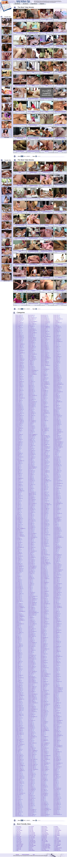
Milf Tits (42, 668)
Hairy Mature (30, 737)
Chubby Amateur (31, 340)
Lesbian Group (43, 468)
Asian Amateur (18, 463)
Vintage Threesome (56, 745)
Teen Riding (55, 668)
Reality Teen (55, 371)
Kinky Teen (43, 380)
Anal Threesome (18, 456)
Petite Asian (43, 784)
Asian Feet (17, 480)
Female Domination (31, 596)
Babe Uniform (17, 527)
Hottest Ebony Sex (45, 834)
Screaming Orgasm (56, 445)
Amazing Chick (18, 410)
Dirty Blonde (30, 479)
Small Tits (55, 525)
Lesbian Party (43, 497)
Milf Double (43, 638)
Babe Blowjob (17, 519)
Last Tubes (7, 103)
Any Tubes (7, 229)
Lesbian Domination (44, 455)
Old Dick (42, 735)
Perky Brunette (43, 779)
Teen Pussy (55, 667)
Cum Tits (29, 433)
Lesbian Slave (43, 515)
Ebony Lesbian (30, 535)
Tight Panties (55, 699)
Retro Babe (55, 394)
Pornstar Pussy (43, 815)
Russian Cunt (55, 426)
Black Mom (17, 665)
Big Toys (16, 635)
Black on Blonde (18, 682)
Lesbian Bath (43, 439)
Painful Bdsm (43, 760)
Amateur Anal (17, 330)
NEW (25, 156)
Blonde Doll (17, 700)
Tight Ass (55, 696)
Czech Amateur (31, 450)
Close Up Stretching (31, 374)
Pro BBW (56, 846)
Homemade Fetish (31, 761)
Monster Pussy (43, 697)
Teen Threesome (56, 681)
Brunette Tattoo (18, 790)
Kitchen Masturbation (44, 384)
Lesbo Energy (56, 832)
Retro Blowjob (55, 396)
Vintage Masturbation (57, 735)
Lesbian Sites (56, 831)
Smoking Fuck (55, 534)
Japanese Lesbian (44, 355)
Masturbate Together (44, 562)
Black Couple (17, 657)
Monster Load (43, 696)
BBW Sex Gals (44, 840)
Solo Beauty (55, 542)
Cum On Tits (30, 429)
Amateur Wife (17, 401)
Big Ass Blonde (18, 587)
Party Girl (42, 773)
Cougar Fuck (30, 397)
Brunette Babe (18, 756)
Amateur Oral (17, 375)
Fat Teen (29, 591)
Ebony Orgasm (31, 542)
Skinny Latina (55, 500)
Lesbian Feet (43, 459)
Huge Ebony (30, 800)
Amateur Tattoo (18, 395)
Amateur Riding (18, 382)
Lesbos (55, 836)
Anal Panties (17, 448)
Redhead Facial (56, 380)
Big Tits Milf (17, 633)
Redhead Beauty (56, 376)
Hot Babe (29, 793)
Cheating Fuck (30, 331)
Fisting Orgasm (31, 633)
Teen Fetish (55, 640)
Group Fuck (30, 715)
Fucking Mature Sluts (45, 846)
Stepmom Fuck (56, 563)
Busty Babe (17, 803)
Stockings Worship (56, 571)
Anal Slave (17, 451)
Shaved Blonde (56, 464)
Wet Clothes (55, 749)
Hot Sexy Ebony (45, 832)
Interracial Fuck (43, 325)
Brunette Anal (17, 754)
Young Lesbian (56, 806)
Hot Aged (56, 826)
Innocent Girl (30, 813)
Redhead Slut (55, 389)
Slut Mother (55, 524)
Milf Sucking (43, 665)
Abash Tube (7, 203)
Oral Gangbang (43, 740)
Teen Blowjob (55, 618)
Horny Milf (30, 784)
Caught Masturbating (32, 321)
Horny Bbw (30, 771)
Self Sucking (55, 449)
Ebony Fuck (30, 532)
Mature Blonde (43, 573)
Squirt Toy (55, 562)
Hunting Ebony (44, 835)
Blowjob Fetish (18, 729)
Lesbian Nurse (43, 488)
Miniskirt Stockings (44, 676)
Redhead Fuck (56, 381)
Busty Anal (17, 800)
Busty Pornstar (18, 815)
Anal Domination (18, 434)
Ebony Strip (30, 548)
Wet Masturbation (56, 751)
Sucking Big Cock (56, 587)
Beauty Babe (17, 563)
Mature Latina (43, 599)
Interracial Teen (43, 335)
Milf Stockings (43, 662)
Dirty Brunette (30, 480)
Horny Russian (30, 790)
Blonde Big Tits (18, 690)
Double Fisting (30, 500)
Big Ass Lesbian (18, 593)
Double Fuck (30, 502)
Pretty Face (55, 332)
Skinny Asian (55, 490)
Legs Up (42, 434)
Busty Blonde (17, 805)
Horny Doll (30, 778)
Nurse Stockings (44, 721)
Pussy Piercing (56, 354)
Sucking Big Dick (56, 588)
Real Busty (55, 364)
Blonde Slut (17, 719)
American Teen (18, 425)
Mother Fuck (43, 702)
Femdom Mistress (31, 599)
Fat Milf (29, 586)
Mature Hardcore (44, 594)
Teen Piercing (55, 665)
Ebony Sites (44, 831)
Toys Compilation (56, 712)
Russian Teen (55, 436)
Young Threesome (56, 814)
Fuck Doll (29, 653)
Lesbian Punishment (44, 503)
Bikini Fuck (17, 641)
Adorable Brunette (18, 318)
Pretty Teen (55, 337)
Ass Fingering (17, 508)
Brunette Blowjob (18, 763)
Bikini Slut (17, 642)
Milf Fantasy (43, 640)
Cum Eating (30, 423)
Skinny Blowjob (56, 497)
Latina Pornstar (43, 420)
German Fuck (30, 665)
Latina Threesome (44, 428)
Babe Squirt (17, 525)
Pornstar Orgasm (44, 810)
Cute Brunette (30, 441)
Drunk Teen (30, 518)
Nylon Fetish (43, 726)
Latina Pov (43, 421)
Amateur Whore (18, 400)
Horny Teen (30, 791)
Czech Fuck (30, 455)
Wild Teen (55, 786)
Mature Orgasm (43, 607)
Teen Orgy (55, 660)
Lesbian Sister (43, 514)
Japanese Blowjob (44, 347)
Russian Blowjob (56, 423)
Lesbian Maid (43, 478)
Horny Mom (30, 785)
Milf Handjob (43, 645)
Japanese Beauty (44, 345)
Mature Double (43, 583)
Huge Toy (29, 808)
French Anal (30, 647)
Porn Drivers (7, 26)
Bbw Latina (17, 543)
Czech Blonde (30, 453)
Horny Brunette (31, 774)
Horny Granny (30, 780)
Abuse (34, 854)
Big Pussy (17, 627)
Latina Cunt (43, 405)
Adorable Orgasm (18, 322)
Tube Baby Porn (32, 840)
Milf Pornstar (43, 653)
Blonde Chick (17, 696)
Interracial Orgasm (44, 331)
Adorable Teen (18, 323)
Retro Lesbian (55, 400)
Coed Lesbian (30, 381)
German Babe (30, 661)
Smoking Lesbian (56, 535)
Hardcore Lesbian (31, 751)
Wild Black (55, 773)
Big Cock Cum (18, 608)
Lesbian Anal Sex (44, 435)
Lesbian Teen (43, 533)
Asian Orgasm (18, 495)
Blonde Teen (17, 724)
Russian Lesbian (56, 430)
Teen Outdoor (55, 661)
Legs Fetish (43, 431)
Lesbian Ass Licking (44, 436)
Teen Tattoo (55, 680)
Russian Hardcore (56, 429)
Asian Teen (17, 505)
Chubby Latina (30, 345)
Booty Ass (17, 735)
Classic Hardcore (31, 356)
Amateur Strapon (18, 390)
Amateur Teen (18, 396)
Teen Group (55, 648)
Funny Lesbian (30, 656)
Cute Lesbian (30, 445)
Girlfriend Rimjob (31, 680)
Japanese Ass (43, 341)
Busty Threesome (31, 317)
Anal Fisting (17, 438)
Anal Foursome (18, 439)
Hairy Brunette (30, 727)
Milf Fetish (42, 641)
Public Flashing (56, 340)
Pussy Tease (55, 359)
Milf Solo (42, 658)
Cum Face (30, 424)
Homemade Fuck (31, 763)
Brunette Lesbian (18, 778)
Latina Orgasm (43, 416)
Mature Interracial (44, 596)
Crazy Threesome (31, 420)
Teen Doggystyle (56, 632)
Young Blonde (55, 796)
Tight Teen (55, 701)
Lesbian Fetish (43, 460)
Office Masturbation (44, 730)
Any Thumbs (7, 220)
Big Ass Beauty (18, 586)
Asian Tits (17, 507)
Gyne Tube (7, 246)
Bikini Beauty (17, 638)
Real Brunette (55, 362)
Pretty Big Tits (55, 328)
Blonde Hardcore (18, 707)
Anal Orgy (17, 446)
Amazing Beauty (18, 406)
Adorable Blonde (18, 317)
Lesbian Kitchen (44, 475)
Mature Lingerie (43, 602)
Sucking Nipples (56, 594)
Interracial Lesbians (44, 327)
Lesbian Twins (43, 538)
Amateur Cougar (18, 345)
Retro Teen (55, 406)
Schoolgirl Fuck (56, 440)
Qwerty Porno (7, 128)
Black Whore (17, 681)
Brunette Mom (18, 780)
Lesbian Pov (43, 502)
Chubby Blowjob (31, 342)
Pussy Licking (55, 351)
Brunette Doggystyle (19, 770)
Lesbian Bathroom (44, 440)
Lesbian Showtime (57, 830)
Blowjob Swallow (18, 730)
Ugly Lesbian (55, 715)
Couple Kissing (31, 405)
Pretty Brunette (56, 331)
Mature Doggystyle (44, 582)
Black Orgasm (18, 666)
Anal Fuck (17, 440)
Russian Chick (56, 425)
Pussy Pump (55, 355)
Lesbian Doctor (43, 454)
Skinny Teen (55, 512)
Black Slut (17, 672)
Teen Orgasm (55, 658)
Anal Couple (17, 429)
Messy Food (43, 627)
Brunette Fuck (18, 774)
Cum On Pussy (31, 428)
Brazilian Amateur (18, 739)
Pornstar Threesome (57, 318)
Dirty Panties (30, 488)
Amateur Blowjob (18, 336)
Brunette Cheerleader (19, 765)
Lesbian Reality (43, 505)
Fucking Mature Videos (46, 847)
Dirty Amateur (30, 474)
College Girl (30, 387)
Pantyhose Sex (43, 770)
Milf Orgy (42, 651)
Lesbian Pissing (43, 498)
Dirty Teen (30, 490)
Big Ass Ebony (18, 591)
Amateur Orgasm (18, 376)
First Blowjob (30, 617)
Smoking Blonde (56, 529)
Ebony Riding (30, 544)
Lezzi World (56, 839)
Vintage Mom (55, 739)
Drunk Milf (30, 513)
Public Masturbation (57, 341)
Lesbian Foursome (44, 465)
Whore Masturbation (57, 763)
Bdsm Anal (17, 557)
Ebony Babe (30, 523)
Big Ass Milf (17, 594)
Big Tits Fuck (17, 631)
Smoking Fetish (56, 533)
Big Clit (16, 602)
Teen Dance (55, 628)
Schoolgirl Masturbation (57, 441)
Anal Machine (17, 444)
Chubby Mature (31, 347)
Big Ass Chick (17, 589)
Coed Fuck (30, 380)
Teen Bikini (55, 617)
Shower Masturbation (57, 483)
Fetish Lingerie (30, 608)
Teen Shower (55, 670)
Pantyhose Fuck (44, 768)
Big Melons (17, 622)
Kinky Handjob (43, 375)
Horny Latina (30, 781)
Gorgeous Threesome (32, 702)
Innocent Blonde (31, 810)
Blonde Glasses (18, 705)
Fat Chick (29, 579)
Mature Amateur (44, 564)
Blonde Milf (17, 711)
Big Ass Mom (17, 596)
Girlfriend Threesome (32, 682)
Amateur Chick (18, 341)
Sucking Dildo (55, 593)
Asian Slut (17, 502)
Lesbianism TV (57, 829)
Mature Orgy (43, 608)
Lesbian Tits (43, 535)
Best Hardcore (18, 579)
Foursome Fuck (31, 643)
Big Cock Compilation (19, 607)
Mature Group (43, 592)
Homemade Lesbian (31, 764)
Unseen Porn (7, 34)
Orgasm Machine (44, 744)
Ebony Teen (30, 549)
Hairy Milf (29, 739)
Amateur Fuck (18, 361)
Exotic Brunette (31, 559)
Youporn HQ (7, 195)
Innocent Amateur (31, 809)
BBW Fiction (44, 839)
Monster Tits (43, 699)
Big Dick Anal (17, 613)
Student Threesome (56, 583)
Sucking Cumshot (56, 592)
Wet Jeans (55, 750)
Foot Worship (30, 640)
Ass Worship (17, 514)
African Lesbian (18, 327)
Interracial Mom (43, 330)
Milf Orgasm (43, 650)
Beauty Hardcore (18, 568)
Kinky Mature (43, 379)
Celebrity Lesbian (31, 323)
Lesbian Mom (43, 484)
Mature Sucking (43, 621)
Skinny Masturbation (57, 503)
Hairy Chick (30, 729)
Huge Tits (29, 806)
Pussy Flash (55, 347)
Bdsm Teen (17, 561)
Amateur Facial (18, 356)
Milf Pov (42, 655)
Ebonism (30, 847)
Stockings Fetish (56, 566)
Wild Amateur (55, 768)
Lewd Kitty (7, 43)
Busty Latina (17, 810)
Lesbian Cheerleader (44, 446)
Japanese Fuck (43, 351)
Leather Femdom (44, 429)
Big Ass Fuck (17, 592)
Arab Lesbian (17, 461)
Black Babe (17, 650)
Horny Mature (30, 783)
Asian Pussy (17, 500)
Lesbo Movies (56, 834)
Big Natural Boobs (18, 623)
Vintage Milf (55, 737)
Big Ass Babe (17, 584)
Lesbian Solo (43, 518)
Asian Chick (17, 474)
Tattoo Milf (55, 602)
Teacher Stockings (56, 606)
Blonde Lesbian (18, 709)
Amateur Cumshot (18, 347)
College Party (30, 390)
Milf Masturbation (44, 648)
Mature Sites (56, 842)
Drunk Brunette (31, 509)
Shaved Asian (55, 459)
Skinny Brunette (56, 498)
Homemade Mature (31, 765)
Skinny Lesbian (56, 502)
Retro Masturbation (56, 401)
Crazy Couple (30, 411)
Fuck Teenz (44, 849)
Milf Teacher (43, 666)
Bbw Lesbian (17, 544)
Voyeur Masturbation (57, 746)
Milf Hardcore (43, 646)
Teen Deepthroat (56, 630)
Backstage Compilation (19, 528)
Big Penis (17, 626)
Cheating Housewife (31, 332)
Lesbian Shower (44, 513)
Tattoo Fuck (55, 599)
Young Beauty (55, 794)
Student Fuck (55, 578)
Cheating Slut (30, 336)
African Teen (17, 328)
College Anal (30, 385)
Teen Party (55, 663)
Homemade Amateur (32, 759)
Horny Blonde (30, 773)
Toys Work (55, 714)
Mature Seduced (44, 613)
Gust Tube (7, 237)
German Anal (30, 660)
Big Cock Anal (18, 604)
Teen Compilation (56, 623)
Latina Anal (43, 399)
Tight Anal (55, 694)
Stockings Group (56, 567)
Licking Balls (43, 549)
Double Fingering (31, 499)
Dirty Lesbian (30, 484)
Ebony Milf (30, 539)
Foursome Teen (31, 645)
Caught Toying (30, 322)
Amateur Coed (18, 342)
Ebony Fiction (44, 826)
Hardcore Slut (30, 756)
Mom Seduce (43, 686)
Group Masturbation (31, 716)
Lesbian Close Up (44, 448)
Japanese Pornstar (44, 362)
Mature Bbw (43, 568)
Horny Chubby (30, 775)
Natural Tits (43, 716)
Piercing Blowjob (44, 793)
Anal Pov (17, 450)
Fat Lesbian (30, 583)
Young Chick (55, 800)
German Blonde (31, 662)
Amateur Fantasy (18, 357)
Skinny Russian (56, 509)
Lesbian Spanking (44, 520)
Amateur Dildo (18, 351)
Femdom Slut (30, 601)
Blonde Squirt (17, 721)
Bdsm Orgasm (18, 559)
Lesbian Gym (43, 469)
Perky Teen (43, 781)
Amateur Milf (17, 371)
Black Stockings (18, 675)
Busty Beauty (17, 804)
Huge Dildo (30, 799)
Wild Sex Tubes (7, 186)
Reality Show (55, 370)
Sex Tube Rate (32, 836)
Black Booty (17, 655)
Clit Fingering (30, 360)
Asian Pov (17, 499)
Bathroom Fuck (18, 533)
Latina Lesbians (43, 411)
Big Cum (17, 612)
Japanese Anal (43, 340)
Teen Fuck (55, 645)
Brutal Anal (17, 795)
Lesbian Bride (43, 445)
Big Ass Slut (17, 597)
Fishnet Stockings (31, 631)
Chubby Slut (30, 351)
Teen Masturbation (56, 656)
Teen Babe (55, 612)
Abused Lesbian (18, 315)
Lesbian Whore (43, 542)
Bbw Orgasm (17, 549)
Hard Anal (30, 744)
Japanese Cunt (43, 350)
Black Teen (17, 676)
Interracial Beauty (44, 317)
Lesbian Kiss (43, 474)
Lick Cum (42, 548)
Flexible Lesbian (31, 636)
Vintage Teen (55, 744)
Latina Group (43, 409)
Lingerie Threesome (44, 554)
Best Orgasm (17, 581)
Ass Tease (17, 513)
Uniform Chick (55, 717)
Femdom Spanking (31, 602)
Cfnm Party (30, 327)
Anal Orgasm (17, 445)
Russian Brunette (56, 424)
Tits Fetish (55, 704)
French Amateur (31, 646)
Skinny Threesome (56, 513)
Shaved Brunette (56, 465)
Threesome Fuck (56, 690)
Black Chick (17, 656)
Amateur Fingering (18, 359)
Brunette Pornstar (18, 783)
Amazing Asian (18, 404)
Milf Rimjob (43, 656)
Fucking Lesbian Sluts (46, 844)
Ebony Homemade (31, 533)
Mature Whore (43, 626)
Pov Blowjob (55, 320)
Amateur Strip (17, 391)
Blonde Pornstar (18, 715)
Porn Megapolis (57, 845)
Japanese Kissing (44, 354)
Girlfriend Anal (30, 676)
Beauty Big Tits (18, 564)
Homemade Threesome (32, 769)
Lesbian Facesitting (44, 456)
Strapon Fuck (55, 573)
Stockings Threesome (57, 569)
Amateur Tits (17, 399)
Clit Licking (30, 361)
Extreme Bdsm (30, 563)
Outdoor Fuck (43, 754)
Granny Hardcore (31, 706)
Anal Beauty (17, 426)
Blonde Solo (17, 720)
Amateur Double (18, 355)
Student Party (55, 581)
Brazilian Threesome (19, 744)
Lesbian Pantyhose (44, 495)
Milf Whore (43, 671)
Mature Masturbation (44, 603)
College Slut (30, 392)
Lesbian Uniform (44, 539)
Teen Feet (55, 638)
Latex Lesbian (43, 392)
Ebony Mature (30, 538)
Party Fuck (43, 771)
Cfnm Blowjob (30, 326)
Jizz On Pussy (43, 370)
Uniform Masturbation (57, 720)
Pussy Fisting (55, 346)
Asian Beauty (17, 469)
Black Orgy (17, 667)
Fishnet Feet (30, 627)
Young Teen (55, 813)
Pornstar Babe (43, 803)
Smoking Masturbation (57, 537)
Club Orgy (30, 375)
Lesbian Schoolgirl (44, 508)
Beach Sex (17, 562)
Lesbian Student (44, 528)
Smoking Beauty (56, 528)
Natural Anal (43, 709)
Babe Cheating (18, 522)
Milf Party (42, 652)
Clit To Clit (30, 365)
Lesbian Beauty (43, 441)
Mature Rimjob (43, 612)
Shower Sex (55, 484)
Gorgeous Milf (30, 700)
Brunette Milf (17, 779)
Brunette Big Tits (18, 760)
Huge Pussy (30, 804)
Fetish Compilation (31, 604)
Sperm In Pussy (56, 557)
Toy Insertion (55, 710)
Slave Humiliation (56, 517)
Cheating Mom (30, 335)
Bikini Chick (17, 640)
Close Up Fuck (30, 367)
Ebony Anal (30, 522)
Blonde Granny (18, 706)
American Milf (17, 424)
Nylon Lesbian (43, 727)
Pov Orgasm (55, 325)
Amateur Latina (18, 369)
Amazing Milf (17, 414)
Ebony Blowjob (30, 527)
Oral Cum (42, 737)
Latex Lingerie (43, 394)
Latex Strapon (43, 397)
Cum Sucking (30, 431)
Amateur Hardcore (18, 366)
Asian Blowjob (18, 473)
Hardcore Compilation (32, 750)
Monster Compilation (44, 694)
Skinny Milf (55, 505)
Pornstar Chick (43, 805)
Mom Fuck (43, 682)
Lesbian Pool (43, 499)
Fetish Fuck (30, 606)
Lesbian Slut (43, 517)
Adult (7, 212)
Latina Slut (43, 423)
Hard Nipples (30, 746)
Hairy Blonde (30, 726)
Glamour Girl (30, 685)
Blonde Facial (17, 701)
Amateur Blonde (18, 335)
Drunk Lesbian (30, 512)
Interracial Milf (43, 328)
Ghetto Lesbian (31, 672)
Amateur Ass (17, 331)
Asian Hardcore (18, 485)
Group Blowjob (30, 714)
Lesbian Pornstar (44, 500)
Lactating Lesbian (44, 387)
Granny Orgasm (31, 710)
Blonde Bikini (17, 691)
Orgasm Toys (43, 745)
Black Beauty (17, 652)
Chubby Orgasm (31, 350)
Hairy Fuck (30, 730)
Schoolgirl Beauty (56, 439)
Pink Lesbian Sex (57, 844)
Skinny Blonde (56, 495)
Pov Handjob (55, 321)
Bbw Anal (17, 537)
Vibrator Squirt (56, 727)
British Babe (17, 746)
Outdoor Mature (43, 756)
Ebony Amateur (31, 520)
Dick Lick (29, 469)
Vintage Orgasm (56, 740)
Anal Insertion (17, 443)
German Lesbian (31, 666)
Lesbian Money (43, 485)
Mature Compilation (44, 578)
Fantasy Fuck (30, 572)
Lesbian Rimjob (43, 507)
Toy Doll (54, 709)
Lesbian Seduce (44, 510)
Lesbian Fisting (43, 463)
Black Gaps (31, 844)
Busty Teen (30, 316)
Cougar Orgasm (31, 399)
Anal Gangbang (18, 441)
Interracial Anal (43, 315)
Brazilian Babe (18, 740)
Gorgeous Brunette (31, 697)
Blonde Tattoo (17, 722)
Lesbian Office (43, 489)
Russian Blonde (56, 421)
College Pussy (30, 391)
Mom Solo (42, 687)
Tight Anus (55, 695)
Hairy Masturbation (31, 736)
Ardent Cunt (7, 68)
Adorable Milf (17, 321)
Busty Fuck (17, 809)
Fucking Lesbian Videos (46, 845)
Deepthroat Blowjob (31, 466)
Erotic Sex (30, 558)
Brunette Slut (17, 786)
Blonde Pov (17, 716)
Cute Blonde (30, 440)
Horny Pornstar (31, 788)
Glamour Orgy (30, 690)
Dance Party (30, 464)
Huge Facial (30, 801)
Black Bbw (17, 651)
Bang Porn (7, 77)
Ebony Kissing (30, 534)
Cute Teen (30, 449)
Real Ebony (55, 366)
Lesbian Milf (43, 483)
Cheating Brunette (31, 330)
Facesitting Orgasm (31, 566)
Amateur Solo (17, 387)
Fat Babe (29, 576)
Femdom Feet (30, 597)
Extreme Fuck (30, 564)
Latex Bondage (43, 390)
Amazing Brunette (18, 409)
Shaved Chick (55, 466)
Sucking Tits (55, 596)
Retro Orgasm (55, 405)
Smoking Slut (55, 539)
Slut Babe (55, 522)
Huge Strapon (30, 805)
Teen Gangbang (56, 646)
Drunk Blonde (30, 508)
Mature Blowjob (43, 574)
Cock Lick (30, 379)
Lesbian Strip (43, 527)
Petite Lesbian (43, 790)
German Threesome (31, 671)
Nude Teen (43, 719)
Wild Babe (55, 769)
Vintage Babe (55, 730)
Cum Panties (30, 430)
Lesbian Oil (43, 490)
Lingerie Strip (43, 553)
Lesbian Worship (44, 543)
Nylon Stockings (44, 729)
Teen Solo (55, 672)
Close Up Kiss (30, 369)
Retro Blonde (55, 395)
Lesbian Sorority (44, 519)
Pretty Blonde (55, 330)
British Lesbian (18, 749)
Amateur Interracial (18, 367)
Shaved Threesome (56, 480)
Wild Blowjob (55, 774)
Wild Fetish (55, 775)
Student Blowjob (56, 577)
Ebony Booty (30, 528)
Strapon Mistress (56, 574)
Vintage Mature (56, 736)
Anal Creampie (18, 430)
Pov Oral (54, 323)
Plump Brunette (43, 794)
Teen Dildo (55, 631)
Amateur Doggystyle (19, 352)
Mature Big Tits (43, 572)
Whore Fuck (55, 761)
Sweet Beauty (55, 597)
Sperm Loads (55, 558)
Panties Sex (43, 765)
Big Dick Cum (17, 617)
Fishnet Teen (30, 632)
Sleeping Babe (56, 518)
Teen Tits (55, 682)
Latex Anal (43, 389)
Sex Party (55, 453)
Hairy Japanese (31, 732)
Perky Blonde (43, 778)
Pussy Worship (56, 361)
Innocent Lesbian (31, 814)
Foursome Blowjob (31, 642)
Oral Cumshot (43, 739)
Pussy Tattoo (55, 357)
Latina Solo (43, 424)
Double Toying (30, 504)
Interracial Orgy (43, 332)
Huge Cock (30, 796)
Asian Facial (17, 479)
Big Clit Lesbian (18, 603)
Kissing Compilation (44, 382)
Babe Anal (17, 515)
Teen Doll (55, 633)
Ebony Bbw (30, 524)
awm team (17, 854)
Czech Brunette (31, 454)
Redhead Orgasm (56, 386)
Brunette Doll (17, 771)
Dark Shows (31, 846)
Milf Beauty (43, 631)
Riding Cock (55, 409)
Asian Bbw (17, 468)
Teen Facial (55, 636)
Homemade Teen (31, 768)
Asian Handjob (18, 484)
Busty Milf (17, 813)
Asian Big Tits (17, 470)
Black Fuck (17, 660)
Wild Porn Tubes (7, 178)
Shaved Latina (56, 469)
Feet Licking (30, 593)
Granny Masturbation (32, 709)
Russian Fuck (55, 428)
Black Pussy (17, 670)
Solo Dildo (55, 544)
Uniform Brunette (56, 716)
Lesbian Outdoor (44, 494)
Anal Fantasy (17, 435)
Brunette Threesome (19, 793)
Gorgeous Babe (31, 695)
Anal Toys (17, 458)
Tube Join (7, 60)
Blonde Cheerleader (19, 695)
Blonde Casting (18, 694)
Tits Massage (55, 705)
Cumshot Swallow (31, 435)
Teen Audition (55, 611)
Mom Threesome (44, 690)
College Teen (30, 394)
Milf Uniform (43, 670)
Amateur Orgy (18, 377)
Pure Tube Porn (7, 272)
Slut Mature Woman (58, 847)
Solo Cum (55, 543)
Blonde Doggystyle (18, 699)
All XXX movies (7, 51)
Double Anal (30, 495)
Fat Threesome (31, 592)
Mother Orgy (43, 706)
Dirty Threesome (31, 492)
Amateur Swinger (18, 394)
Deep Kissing (30, 465)
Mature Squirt (43, 617)
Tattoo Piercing (56, 603)
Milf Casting (43, 635)
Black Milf (17, 663)
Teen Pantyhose (56, 662)
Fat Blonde (30, 577)
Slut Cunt (55, 523)
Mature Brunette (44, 576)
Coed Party (30, 382)
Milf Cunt (42, 636)
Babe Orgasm (18, 524)
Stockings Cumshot (56, 564)
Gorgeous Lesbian (31, 699)
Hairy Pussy (30, 740)
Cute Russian (30, 448)
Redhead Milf (55, 385)
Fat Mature (30, 584)
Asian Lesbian (18, 488)
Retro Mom (55, 404)
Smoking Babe (56, 527)
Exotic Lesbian (30, 561)
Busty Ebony (17, 808)
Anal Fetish (17, 436)
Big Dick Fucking (18, 618)
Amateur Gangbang (19, 362)
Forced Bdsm (30, 641)
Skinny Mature (56, 504)
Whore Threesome (56, 766)
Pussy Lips (55, 352)
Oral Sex (42, 741)
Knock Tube (7, 255)
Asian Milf (17, 493)
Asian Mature (17, 492)
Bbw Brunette (17, 539)
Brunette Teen (18, 791)
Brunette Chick (18, 766)
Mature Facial (43, 584)
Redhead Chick (56, 379)
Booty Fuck (17, 737)
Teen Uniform (55, 685)
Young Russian (56, 809)
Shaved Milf (55, 473)
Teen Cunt (55, 627)
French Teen (30, 652)
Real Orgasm (55, 367)
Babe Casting (17, 520)
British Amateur (18, 745)
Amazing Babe (18, 405)
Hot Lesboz (56, 827)
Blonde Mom (17, 712)
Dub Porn (7, 86)
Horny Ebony (30, 779)
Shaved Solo (55, 478)
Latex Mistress (43, 395)
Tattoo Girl (55, 601)
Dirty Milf (29, 485)
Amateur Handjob (18, 365)
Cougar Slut (30, 400)
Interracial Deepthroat (45, 321)
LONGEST (28, 156)
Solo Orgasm (55, 548)
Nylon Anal (43, 724)
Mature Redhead (44, 611)
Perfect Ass (43, 776)
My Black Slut (44, 836)
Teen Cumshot (56, 626)
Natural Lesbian (43, 711)
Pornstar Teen (55, 317)
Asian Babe (17, 466)
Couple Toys (30, 409)
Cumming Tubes (45, 841)
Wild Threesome (56, 788)
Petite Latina (43, 789)
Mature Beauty (43, 569)
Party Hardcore (43, 774)
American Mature (18, 423)
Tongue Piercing (56, 707)
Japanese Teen (43, 364)
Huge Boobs (30, 795)
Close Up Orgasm (31, 371)
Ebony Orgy (30, 543)
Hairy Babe (30, 724)
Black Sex (17, 671)
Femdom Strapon (31, 603)
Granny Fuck (30, 705)
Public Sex (55, 342)
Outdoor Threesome (44, 759)
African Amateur (18, 325)
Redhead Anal (55, 374)
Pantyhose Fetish (44, 766)
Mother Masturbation (44, 704)
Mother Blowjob (43, 701)
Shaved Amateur (56, 456)
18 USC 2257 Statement (25, 854)
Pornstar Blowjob (44, 804)
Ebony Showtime (45, 830)
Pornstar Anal (43, 801)
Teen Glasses (55, 647)
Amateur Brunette (18, 337)
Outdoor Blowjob (44, 751)
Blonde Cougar (18, 697)
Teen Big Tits (55, 616)
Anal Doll (17, 433)
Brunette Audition (18, 755)
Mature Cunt (43, 579)
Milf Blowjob (43, 633)
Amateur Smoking (18, 386)
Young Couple (55, 801)
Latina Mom (43, 415)
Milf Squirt (42, 661)
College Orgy (30, 389)
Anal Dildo (17, 431)
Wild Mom (55, 780)
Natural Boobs (43, 710)
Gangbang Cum (31, 657)
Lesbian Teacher (44, 532)
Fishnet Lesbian (31, 628)
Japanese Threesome (45, 365)
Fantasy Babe (30, 571)
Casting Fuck (30, 320)
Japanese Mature (44, 359)
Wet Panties (55, 754)
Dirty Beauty (30, 478)
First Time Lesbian (31, 623)
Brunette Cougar (18, 768)
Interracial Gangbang (44, 326)
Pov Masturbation (56, 322)
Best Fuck (17, 578)
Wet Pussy (55, 755)
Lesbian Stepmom (44, 523)
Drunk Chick (30, 510)
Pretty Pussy (55, 336)
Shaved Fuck (55, 468)
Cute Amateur (30, 438)
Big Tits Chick (17, 630)
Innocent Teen (30, 815)
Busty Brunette (18, 806)
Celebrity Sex (30, 325)
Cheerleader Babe (31, 337)
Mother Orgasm (43, 705)
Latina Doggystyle (44, 406)
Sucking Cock (55, 591)
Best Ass (17, 574)
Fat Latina (30, 582)
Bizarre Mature (18, 646)
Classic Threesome (31, 359)
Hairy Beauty (30, 725)
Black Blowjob (18, 653)
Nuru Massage (43, 722)
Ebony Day (31, 849)
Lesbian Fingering (44, 461)
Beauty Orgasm (18, 569)
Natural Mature (43, 712)
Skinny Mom (55, 507)
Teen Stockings (56, 676)
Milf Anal (42, 628)
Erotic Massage (31, 557)
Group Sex (30, 717)
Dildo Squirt (30, 473)
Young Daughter (56, 803)
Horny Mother (30, 786)
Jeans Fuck (43, 367)
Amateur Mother (18, 374)
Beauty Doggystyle (18, 566)
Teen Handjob (55, 650)
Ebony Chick (30, 529)
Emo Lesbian (30, 552)
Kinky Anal (43, 372)
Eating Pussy (30, 519)
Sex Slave (55, 454)
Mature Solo (43, 616)
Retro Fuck (55, 399)
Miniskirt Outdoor (44, 675)
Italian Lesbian (43, 337)
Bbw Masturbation (18, 547)
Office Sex (42, 732)
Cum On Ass (30, 425)
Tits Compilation (56, 702)
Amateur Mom (18, 372)
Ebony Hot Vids (44, 827)
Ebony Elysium (32, 850)
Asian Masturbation (18, 490)
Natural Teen (43, 715)
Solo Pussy (55, 549)
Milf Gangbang (43, 643)
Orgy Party (43, 746)
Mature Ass (43, 567)
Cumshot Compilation (32, 434)
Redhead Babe (56, 375)
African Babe (17, 326)
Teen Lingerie (55, 655)
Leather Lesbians (44, 430)
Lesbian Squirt (43, 522)
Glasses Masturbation (32, 694)
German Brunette (31, 663)
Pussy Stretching (56, 356)
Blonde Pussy (17, 717)
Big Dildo (17, 621)
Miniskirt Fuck (43, 672)
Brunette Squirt (18, 789)
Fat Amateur (30, 573)
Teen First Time (56, 642)
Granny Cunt (30, 704)
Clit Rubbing (30, 364)
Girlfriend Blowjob (31, 677)
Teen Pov (55, 666)
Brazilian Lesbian (18, 741)
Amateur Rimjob (18, 384)
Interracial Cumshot (44, 320)
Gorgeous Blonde (31, 696)
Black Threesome (18, 677)
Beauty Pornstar (18, 571)
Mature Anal (43, 566)
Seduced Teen (56, 448)
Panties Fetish (43, 761)
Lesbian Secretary (44, 509)
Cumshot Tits (30, 436)
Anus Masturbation (18, 460)
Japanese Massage (44, 356)
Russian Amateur (56, 416)
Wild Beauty (55, 771)
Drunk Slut (30, 517)
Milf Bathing (43, 630)
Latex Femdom (43, 391)
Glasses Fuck (30, 692)
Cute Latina (30, 444)
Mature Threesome (44, 623)
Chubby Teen (30, 352)
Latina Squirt (43, 425)
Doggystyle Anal (31, 493)
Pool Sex (42, 799)
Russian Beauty (56, 420)
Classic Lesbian (31, 357)
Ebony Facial (30, 530)
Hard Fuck (30, 745)
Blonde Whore (18, 726)
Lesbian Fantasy (44, 458)
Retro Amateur (56, 392)
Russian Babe (55, 419)
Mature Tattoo (43, 622)
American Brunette (18, 420)
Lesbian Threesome (44, 534)
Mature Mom (43, 604)
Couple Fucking (31, 404)
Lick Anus (42, 547)
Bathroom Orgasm (18, 534)
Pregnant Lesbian (56, 327)
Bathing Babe (17, 529)
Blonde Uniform (18, 725)
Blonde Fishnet (18, 702)
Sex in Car (55, 455)
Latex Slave (43, 396)
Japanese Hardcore (44, 352)
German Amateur (31, 658)
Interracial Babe (43, 316)
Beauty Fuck (17, 567)
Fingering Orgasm (31, 613)
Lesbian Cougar (43, 451)
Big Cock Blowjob (18, 606)
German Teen (30, 670)
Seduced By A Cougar (57, 446)
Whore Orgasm (56, 764)
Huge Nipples (30, 803)
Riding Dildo (55, 411)
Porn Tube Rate (7, 263)
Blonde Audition (18, 685)
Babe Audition (18, 517)
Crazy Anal (30, 410)
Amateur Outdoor (18, 379)
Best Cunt (17, 577)
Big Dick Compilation (19, 616)
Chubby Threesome (31, 354)
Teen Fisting (55, 643)
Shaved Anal (55, 458)
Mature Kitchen (43, 598)
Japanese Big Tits (44, 346)
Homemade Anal (31, 760)
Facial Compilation (31, 567)
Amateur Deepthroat (19, 350)
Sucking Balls (55, 586)
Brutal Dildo (17, 796)
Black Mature (17, 662)
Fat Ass (29, 574)
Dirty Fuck (30, 483)
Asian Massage (18, 489)
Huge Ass (30, 794)
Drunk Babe (30, 507)
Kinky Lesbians (43, 377)
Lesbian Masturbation (45, 480)
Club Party (30, 376)
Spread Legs (55, 559)
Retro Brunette (56, 397)
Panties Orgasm (44, 764)
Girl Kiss (29, 675)
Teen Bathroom (56, 613)
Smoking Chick (56, 532)
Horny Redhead (31, 789)
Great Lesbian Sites (45, 850)
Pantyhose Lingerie (44, 769)
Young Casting (56, 799)
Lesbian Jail (43, 473)
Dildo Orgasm (30, 470)
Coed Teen (30, 384)
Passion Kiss (43, 775)
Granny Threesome (31, 711)
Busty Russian (30, 315)
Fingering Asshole (31, 611)
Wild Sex (55, 784)
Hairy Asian (30, 722)
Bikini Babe (17, 637)
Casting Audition (31, 318)
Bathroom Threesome (19, 535)
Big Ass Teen (17, 598)
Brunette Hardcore (18, 776)
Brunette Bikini (18, 761)
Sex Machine (55, 451)
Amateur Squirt (18, 389)
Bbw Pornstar (17, 552)
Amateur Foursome (18, 360)
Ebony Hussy (44, 829)
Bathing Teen (17, 530)
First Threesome (31, 621)
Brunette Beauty (18, 759)
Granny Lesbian (31, 707)
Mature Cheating (44, 577)
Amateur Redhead (18, 381)
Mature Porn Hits (57, 840)
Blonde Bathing (18, 687)
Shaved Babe (55, 460)
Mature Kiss (43, 597)
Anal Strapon (17, 454)
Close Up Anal (30, 366)
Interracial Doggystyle (45, 322)
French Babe (30, 648)
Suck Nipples (55, 584)
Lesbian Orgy (43, 493)
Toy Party (55, 711)
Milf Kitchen (43, 647)
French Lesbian (31, 650)
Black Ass (17, 648)
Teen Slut (55, 671)
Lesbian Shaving (44, 512)
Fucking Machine (31, 655)
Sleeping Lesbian (56, 520)
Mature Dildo (43, 581)
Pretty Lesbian (56, 335)
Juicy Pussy (43, 371)
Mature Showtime (57, 841)
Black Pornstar (18, 668)
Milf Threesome (43, 667)
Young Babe (55, 793)
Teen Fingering (56, 641)
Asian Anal (17, 464)
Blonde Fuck (17, 704)
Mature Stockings (44, 618)
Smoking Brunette (56, 530)
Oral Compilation (44, 736)
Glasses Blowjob (31, 691)
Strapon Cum (55, 572)
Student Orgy (55, 579)
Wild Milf (54, 779)
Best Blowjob (17, 576)
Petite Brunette (43, 786)
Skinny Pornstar (56, 508)
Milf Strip (42, 663)
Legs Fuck (42, 433)
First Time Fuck (31, 622)
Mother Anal (43, 700)
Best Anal (17, 573)
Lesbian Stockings (44, 524)
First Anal (29, 616)
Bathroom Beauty (18, 532)
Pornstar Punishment (44, 814)
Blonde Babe (17, 686)
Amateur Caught (18, 340)
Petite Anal (43, 783)
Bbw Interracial (18, 542)
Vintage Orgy (55, 741)
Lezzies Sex (56, 837)
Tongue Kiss (55, 706)
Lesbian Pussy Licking (45, 504)
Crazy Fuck (30, 414)
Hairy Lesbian (30, 735)
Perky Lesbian (43, 780)
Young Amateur (56, 789)
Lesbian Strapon (44, 525)
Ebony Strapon (30, 547)
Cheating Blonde (31, 328)
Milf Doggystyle (43, 637)
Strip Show (55, 576)
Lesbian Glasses (44, 466)
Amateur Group (18, 364)
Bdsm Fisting (17, 558)
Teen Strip (55, 677)
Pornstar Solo (55, 316)
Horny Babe (30, 770)
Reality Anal (55, 369)
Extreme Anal (30, 562)
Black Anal (17, 647)
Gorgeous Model (31, 701)
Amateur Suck (18, 392)
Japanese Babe (43, 342)
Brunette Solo (17, 788)
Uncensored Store (7, 169)
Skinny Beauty (56, 493)
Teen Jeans (55, 652)
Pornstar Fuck (43, 806)
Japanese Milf (43, 360)
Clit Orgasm (30, 362)
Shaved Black (55, 463)
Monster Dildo (43, 695)
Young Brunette (56, 798)
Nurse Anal (43, 720)
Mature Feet (43, 586)
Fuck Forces (7, 120)
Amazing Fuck (18, 411)
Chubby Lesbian (31, 346)
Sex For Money (56, 450)
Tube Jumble (7, 137)
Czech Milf (30, 459)
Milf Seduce (43, 657)
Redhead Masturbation (57, 384)
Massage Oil (43, 558)
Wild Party (55, 783)
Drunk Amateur (31, 505)
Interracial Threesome (45, 336)
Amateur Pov (17, 380)
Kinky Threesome (44, 381)
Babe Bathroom (18, 518)
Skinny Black (55, 494)
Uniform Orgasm (56, 721)
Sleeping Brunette (56, 519)
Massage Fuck (43, 557)
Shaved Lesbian (56, 470)
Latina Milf (42, 414)
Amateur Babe (18, 332)
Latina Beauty (43, 401)
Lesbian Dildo (43, 453)
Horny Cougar (30, 776)
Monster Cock (43, 692)
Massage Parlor (43, 561)
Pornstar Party (43, 813)
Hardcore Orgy (30, 755)
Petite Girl (42, 788)
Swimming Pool (56, 598)
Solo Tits (54, 552)
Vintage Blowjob (56, 731)
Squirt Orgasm (56, 561)
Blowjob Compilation (19, 727)
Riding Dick (55, 410)
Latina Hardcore (44, 410)
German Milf (30, 668)
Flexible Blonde (31, 635)
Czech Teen (30, 463)
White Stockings (56, 759)
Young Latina (55, 805)
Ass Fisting (17, 509)
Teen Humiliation (56, 651)
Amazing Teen (18, 416)
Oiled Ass (42, 734)
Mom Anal (42, 677)
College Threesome (31, 395)
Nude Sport (43, 717)
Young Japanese (56, 804)
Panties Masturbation (44, 763)
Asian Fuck (17, 483)
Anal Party (17, 449)
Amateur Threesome (19, 397)
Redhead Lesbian (56, 382)
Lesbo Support (57, 835)
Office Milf (42, 731)
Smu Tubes (31, 839)
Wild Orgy (55, 781)
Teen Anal (55, 608)
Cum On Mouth (31, 426)
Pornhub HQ (7, 111)
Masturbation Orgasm (45, 563)
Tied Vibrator (55, 692)
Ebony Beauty (30, 525)
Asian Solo (17, 503)
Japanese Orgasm (44, 361)
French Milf (30, 651)
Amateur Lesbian (18, 370)
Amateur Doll (17, 354)
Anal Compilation (18, 428)
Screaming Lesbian (56, 444)
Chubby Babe (30, 341)
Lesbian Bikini (43, 443)
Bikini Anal (17, 636)
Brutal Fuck (17, 798)
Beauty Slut (17, 572)
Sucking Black (55, 589)
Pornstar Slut (55, 315)
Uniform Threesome (57, 722)
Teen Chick (55, 622)
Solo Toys (55, 553)
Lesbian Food (43, 464)
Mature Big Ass (43, 571)
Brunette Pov (17, 784)
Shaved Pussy (56, 475)
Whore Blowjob (56, 760)
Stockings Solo (56, 568)
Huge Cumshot (31, 798)
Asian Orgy (17, 497)
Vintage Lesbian (56, 734)
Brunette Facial (18, 773)
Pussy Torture (55, 360)
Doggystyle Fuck (31, 494)
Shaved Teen (55, 479)
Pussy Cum (55, 345)
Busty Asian (17, 801)
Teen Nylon (55, 657)
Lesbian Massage (44, 479)
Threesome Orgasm (57, 691)
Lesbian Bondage (44, 444)
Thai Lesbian (55, 686)
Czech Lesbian (30, 456)
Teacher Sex (55, 604)
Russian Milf (55, 434)
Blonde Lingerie (18, 710)
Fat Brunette (30, 578)
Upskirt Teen (55, 725)
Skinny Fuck (55, 499)
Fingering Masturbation (32, 612)
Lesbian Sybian (43, 529)
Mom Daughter (43, 681)
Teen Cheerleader (56, 621)
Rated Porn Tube (7, 280)
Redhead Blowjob (56, 377)
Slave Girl (55, 515)
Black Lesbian (18, 661)
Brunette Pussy (18, 785)
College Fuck (30, 386)
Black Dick (17, 658)
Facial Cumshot (31, 568)
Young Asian (55, 791)
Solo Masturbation (56, 547)
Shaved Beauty (56, 461)
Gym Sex (29, 719)
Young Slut (55, 810)
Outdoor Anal (43, 750)
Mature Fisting (43, 588)
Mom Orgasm (43, 685)
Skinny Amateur (56, 488)
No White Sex (44, 837)
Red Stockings (56, 372)
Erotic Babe (30, 554)
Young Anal (55, 790)
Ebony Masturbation (31, 537)
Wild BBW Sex (57, 849)
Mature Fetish (43, 587)
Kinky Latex (43, 376)
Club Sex (29, 377)
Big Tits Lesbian (18, 632)
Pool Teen (42, 800)
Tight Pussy (55, 700)
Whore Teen (55, 765)
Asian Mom (17, 494)
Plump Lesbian (43, 795)
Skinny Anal (55, 489)
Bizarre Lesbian (18, 645)
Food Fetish (30, 637)
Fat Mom (29, 587)
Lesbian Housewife (44, 470)
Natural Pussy (43, 714)
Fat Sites (43, 842)
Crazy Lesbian (30, 415)
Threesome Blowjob (57, 687)
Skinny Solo (55, 510)
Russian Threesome (57, 438)
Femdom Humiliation (32, 598)
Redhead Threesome (57, 391)
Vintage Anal (55, 729)
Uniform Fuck (55, 719)
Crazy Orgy (30, 416)
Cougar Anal (30, 396)
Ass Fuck (17, 510)
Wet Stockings (56, 756)
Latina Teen (43, 426)
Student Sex (55, 582)
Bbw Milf (17, 548)
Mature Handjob (44, 593)
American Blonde (18, 419)
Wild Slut (55, 785)
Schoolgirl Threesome (57, 443)
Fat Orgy (29, 588)
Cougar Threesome (31, 401)
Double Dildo (30, 498)
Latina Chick (43, 404)
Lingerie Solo (43, 552)
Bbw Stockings (18, 553)
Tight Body (55, 697)
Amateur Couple (18, 346)
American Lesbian (18, 421)
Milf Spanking (43, 660)
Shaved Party (55, 474)
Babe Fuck (17, 523)
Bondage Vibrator (18, 734)
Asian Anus (17, 465)
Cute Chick (30, 443)
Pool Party (42, 798)
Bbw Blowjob (17, 538)
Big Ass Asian (17, 583)
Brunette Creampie (18, 769)
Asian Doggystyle (18, 478)
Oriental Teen (43, 749)
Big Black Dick (18, 599)
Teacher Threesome (57, 607)
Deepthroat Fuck (31, 468)
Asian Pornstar (18, 498)
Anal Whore (17, 459)
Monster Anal (43, 691)
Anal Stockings (18, 453)
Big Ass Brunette (18, 588)
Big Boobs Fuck (18, 601)
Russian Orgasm (56, 435)
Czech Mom (30, 460)
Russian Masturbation (57, 431)
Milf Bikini (42, 632)
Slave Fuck (55, 514)
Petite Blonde (43, 785)
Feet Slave (30, 594)
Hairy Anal (30, 721)
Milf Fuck (42, 642)
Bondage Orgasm (18, 732)
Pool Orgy (42, 796)
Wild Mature (55, 778)
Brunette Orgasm (18, 781)
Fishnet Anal (30, 626)
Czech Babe (30, 451)
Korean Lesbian (43, 386)
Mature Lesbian (43, 601)
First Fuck (30, 618)
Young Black (55, 795)
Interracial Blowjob (44, 318)
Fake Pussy (30, 569)
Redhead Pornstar (56, 387)
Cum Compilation (31, 421)
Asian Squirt (17, 504)
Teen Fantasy (55, 637)
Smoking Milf (55, 538)
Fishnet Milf (30, 630)
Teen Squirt (55, 675)
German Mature (31, 667)
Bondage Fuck (18, 731)
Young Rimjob (55, 808)
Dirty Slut (29, 489)
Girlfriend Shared (31, 681)
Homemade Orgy (31, 766)
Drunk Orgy (30, 514)
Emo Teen (30, 553)
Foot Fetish (30, 638)
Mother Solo (43, 707)
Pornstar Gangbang (44, 808)
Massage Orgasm (44, 559)
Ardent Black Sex (32, 841)
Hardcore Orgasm (31, 754)
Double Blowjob (31, 497)
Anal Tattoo (17, 455)
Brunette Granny (18, 775)
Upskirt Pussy (55, 724)
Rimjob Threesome (56, 415)
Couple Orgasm (31, 406)
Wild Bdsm (55, 770)
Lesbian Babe (43, 438)
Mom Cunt (42, 680)
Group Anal (30, 712)
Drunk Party (30, 515)
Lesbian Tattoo (43, 530)
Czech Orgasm (31, 461)
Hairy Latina (30, 734)
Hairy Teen (30, 741)
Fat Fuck (29, 581)
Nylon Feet (43, 725)
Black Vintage (17, 680)
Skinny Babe (55, 492)
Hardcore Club (30, 749)
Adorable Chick (18, 320)
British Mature (18, 750)
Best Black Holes (32, 842)
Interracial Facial (44, 323)
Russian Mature (56, 433)
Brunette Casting (18, 764)
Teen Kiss (55, 653)
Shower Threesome (56, 485)
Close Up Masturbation (32, 370)
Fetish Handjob (31, 607)
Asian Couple (17, 475)
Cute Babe (30, 439)
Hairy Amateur (30, 720)
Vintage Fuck (55, 732)
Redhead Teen (56, 390)
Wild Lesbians (55, 776)
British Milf (17, 751)
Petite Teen (43, 791)
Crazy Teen (30, 419)
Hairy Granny (30, 731)
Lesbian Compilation (44, 450)
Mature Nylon (43, 606)
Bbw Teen (17, 554)
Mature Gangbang (44, 591)
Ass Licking (17, 512)
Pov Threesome (56, 326)
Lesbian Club (43, 449)
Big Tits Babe (17, 628)
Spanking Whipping (56, 554)
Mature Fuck (43, 589)
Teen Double (55, 635)
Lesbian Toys (43, 537)
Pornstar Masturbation (45, 809)
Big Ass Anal (17, 582)
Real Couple (55, 365)
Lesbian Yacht (43, 544)
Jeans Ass (42, 366)
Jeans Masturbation (44, 369)
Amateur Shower (18, 385)
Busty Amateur (18, 799)
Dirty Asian (30, 475)
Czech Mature (30, 458)
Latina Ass (42, 400)
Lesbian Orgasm (44, 492)
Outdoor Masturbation (45, 755)
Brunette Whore (18, 794)
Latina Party (43, 419)
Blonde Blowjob (18, 692)
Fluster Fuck (7, 94)
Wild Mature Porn (57, 850)
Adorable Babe (18, 316)
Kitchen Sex (43, 385)
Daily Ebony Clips (32, 845)
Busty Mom (17, 814)
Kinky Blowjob (43, 374)
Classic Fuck (30, 355)
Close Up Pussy (31, 372)
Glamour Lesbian (31, 686)
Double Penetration (31, 503)
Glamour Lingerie (31, 687)
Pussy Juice (55, 350)
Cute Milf (29, 446)
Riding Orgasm (56, 414)
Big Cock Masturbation (19, 611)
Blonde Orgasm (18, 714)
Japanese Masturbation (45, 357)
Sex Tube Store (32, 837)
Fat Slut (29, 589)
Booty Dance (17, 736)
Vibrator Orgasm (56, 726)
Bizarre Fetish (18, 643)
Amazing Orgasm (18, 415)
